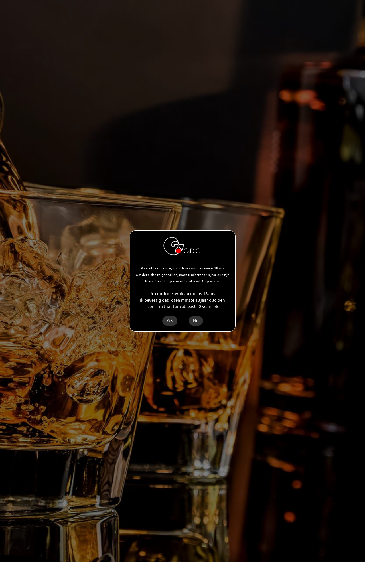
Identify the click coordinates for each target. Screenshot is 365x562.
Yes (170, 320)
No (196, 320)
